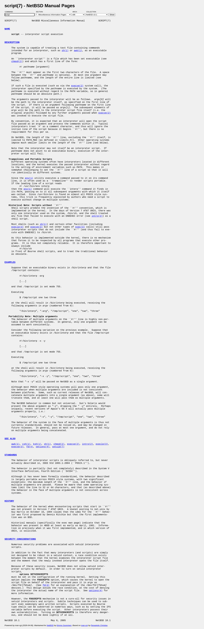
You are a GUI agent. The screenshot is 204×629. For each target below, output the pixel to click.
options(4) (42, 446)
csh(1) (26, 444)
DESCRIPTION (12, 42)
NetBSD (50, 625)
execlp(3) (17, 227)
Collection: (91, 12)
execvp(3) (36, 227)
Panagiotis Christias (99, 625)
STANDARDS (11, 455)
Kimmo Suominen (64, 625)
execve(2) (77, 85)
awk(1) (78, 50)
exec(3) (80, 227)
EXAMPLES (10, 262)
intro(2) (97, 216)
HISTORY (9, 501)
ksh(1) (37, 444)
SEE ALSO (10, 438)
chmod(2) (16, 61)
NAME (7, 29)
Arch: (76, 12)
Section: (40, 12)
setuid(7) (58, 446)
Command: (10, 12)
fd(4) (29, 446)
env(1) (29, 178)
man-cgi (84, 625)
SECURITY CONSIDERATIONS (20, 539)
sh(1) (65, 50)
